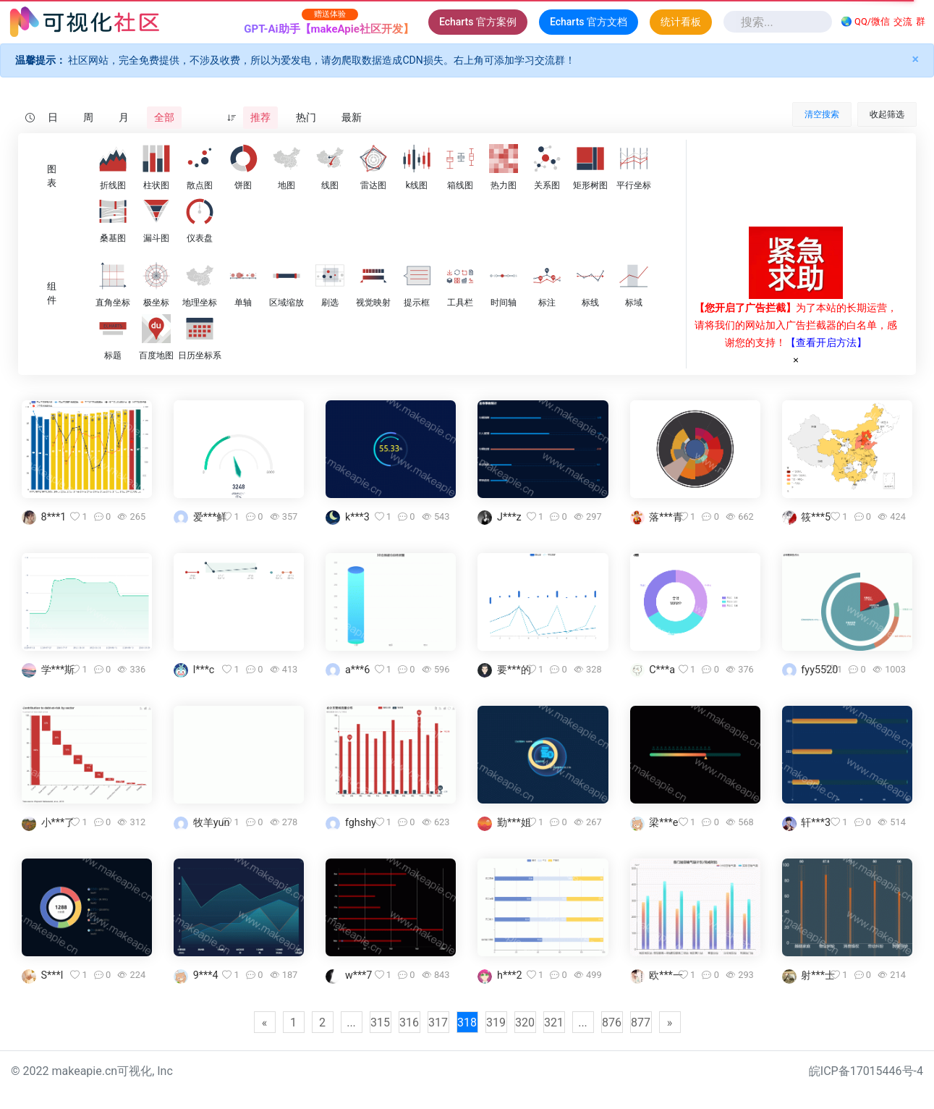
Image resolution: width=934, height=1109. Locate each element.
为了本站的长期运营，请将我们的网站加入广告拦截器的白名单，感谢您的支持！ (796, 325)
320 (525, 1022)
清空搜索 (821, 114)
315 (380, 1022)
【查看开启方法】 (826, 342)
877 (640, 1022)
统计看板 (681, 22)
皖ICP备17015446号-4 (866, 1071)
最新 (351, 117)
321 (554, 1022)
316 (409, 1022)
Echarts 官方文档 (588, 22)
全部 (164, 117)
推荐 (260, 117)
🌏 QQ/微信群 (883, 22)
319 (496, 1022)
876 (611, 1022)
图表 (51, 176)
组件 (51, 293)
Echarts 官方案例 (478, 22)
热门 (306, 117)
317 (438, 1022)
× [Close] (915, 59)
